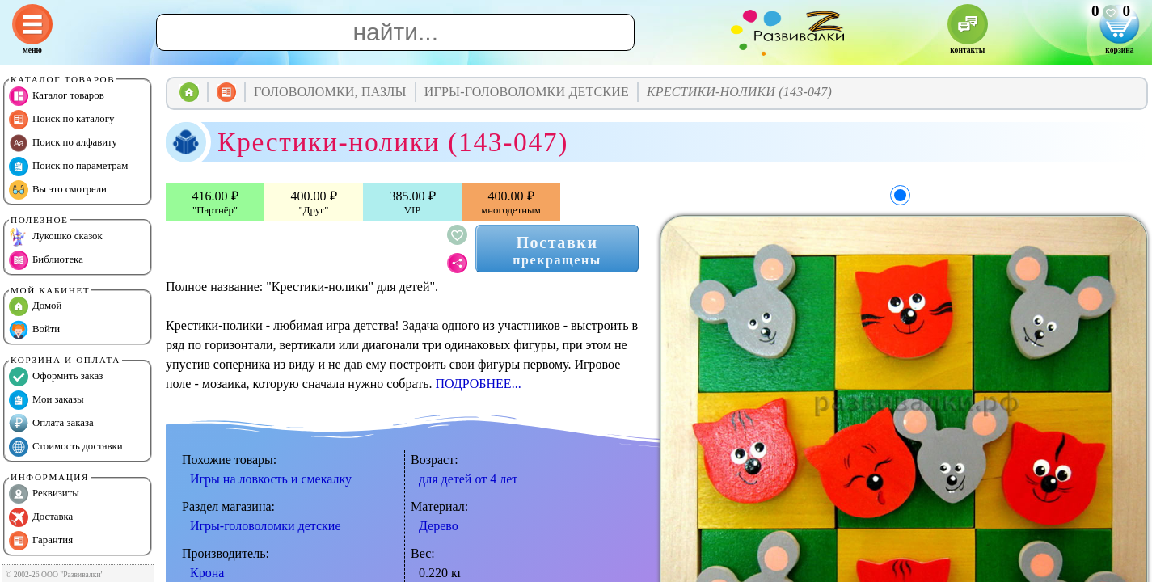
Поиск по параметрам (68, 166)
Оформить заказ (56, 376)
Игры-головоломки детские (265, 526)
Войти (34, 330)
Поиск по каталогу (61, 119)
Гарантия (41, 540)
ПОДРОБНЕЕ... (478, 383)
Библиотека (46, 260)
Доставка (41, 517)
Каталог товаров (56, 96)
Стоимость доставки (66, 447)
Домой (35, 306)
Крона (207, 573)
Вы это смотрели (58, 190)
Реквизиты (44, 494)
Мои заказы (46, 400)
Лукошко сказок (56, 237)
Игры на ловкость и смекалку (271, 479)
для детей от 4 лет (468, 479)
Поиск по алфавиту (63, 143)
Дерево (438, 526)
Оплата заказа (51, 423)
